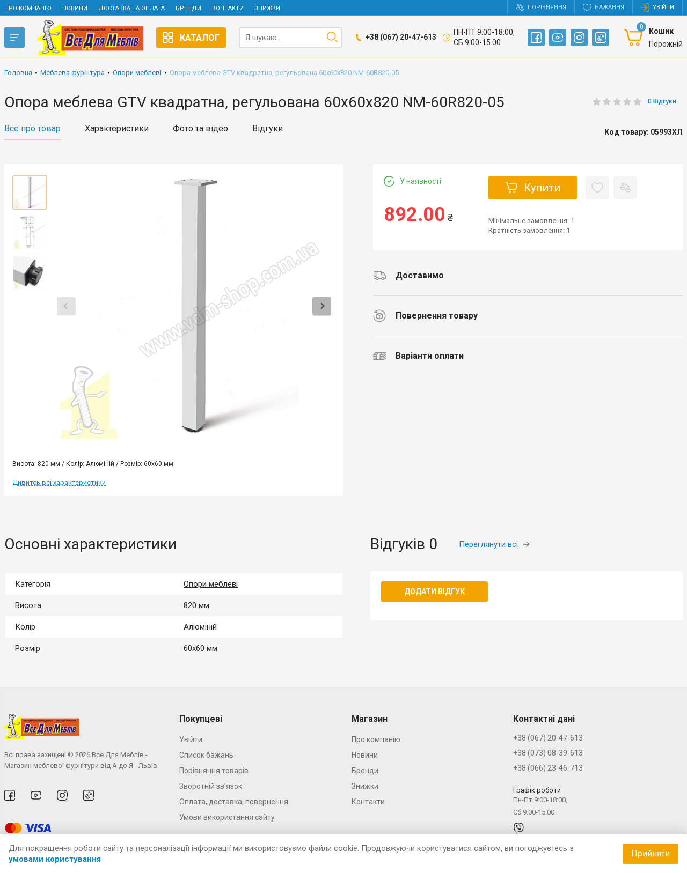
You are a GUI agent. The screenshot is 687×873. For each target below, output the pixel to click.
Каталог (191, 37)
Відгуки (267, 129)
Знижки (267, 8)
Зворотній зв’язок (210, 786)
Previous (66, 306)
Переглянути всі (494, 544)
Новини (74, 8)
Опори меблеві (211, 584)
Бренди (188, 8)
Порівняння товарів (214, 770)
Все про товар (32, 129)
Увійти (190, 739)
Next (321, 306)
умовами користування (55, 859)
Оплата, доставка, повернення (233, 801)
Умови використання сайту (227, 817)
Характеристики (117, 129)
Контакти (228, 8)
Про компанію (28, 8)
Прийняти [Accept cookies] (650, 853)
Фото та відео (200, 129)
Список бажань (206, 755)
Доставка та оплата (131, 8)
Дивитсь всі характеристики (59, 482)
